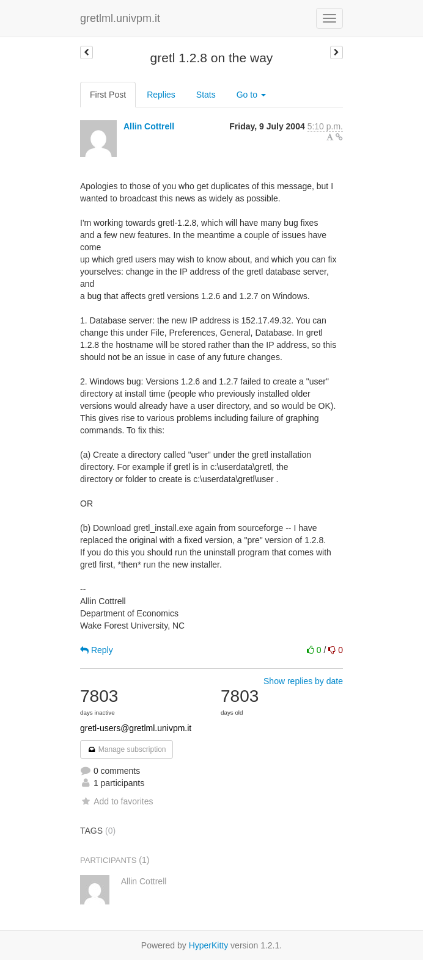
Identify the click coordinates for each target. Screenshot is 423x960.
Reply (96, 650)
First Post (108, 94)
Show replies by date (303, 681)
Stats (206, 94)
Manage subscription (126, 749)
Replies (161, 94)
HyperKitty (209, 945)
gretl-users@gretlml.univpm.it (135, 728)
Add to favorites (116, 801)
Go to (251, 94)
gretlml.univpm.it (120, 18)
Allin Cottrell (148, 126)
